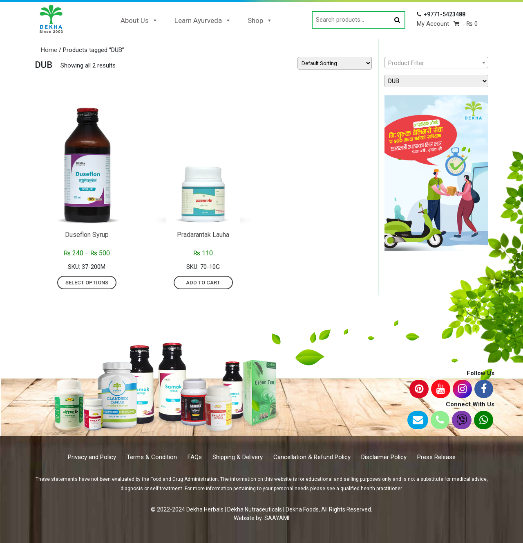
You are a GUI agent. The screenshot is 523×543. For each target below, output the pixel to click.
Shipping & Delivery (237, 457)
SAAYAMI (276, 518)
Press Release (436, 457)
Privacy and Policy (92, 457)
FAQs (195, 457)
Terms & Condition (152, 457)
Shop (260, 20)
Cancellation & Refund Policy (312, 457)
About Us (139, 20)
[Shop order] (334, 63)
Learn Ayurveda (202, 20)
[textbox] (436, 63)
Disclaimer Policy (384, 457)
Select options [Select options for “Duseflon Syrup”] (86, 282)
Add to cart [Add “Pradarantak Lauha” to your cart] (203, 282)
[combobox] (436, 62)
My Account (433, 23)
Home (49, 50)
